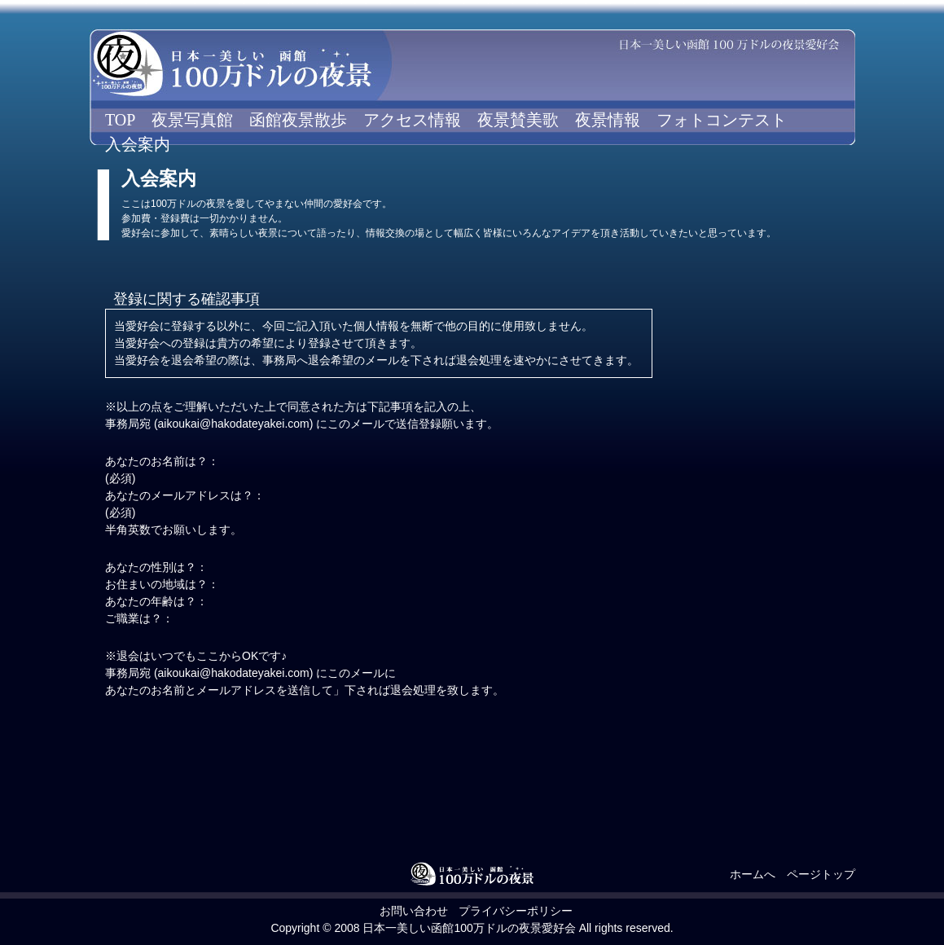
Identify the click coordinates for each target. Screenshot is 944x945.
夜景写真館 (192, 120)
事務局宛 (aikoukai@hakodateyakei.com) (209, 423)
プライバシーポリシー (516, 910)
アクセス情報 (412, 120)
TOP (120, 120)
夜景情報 (607, 120)
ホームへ (752, 874)
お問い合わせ (414, 910)
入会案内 (137, 144)
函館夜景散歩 (298, 120)
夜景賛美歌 (518, 120)
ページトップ (821, 874)
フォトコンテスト (721, 120)
